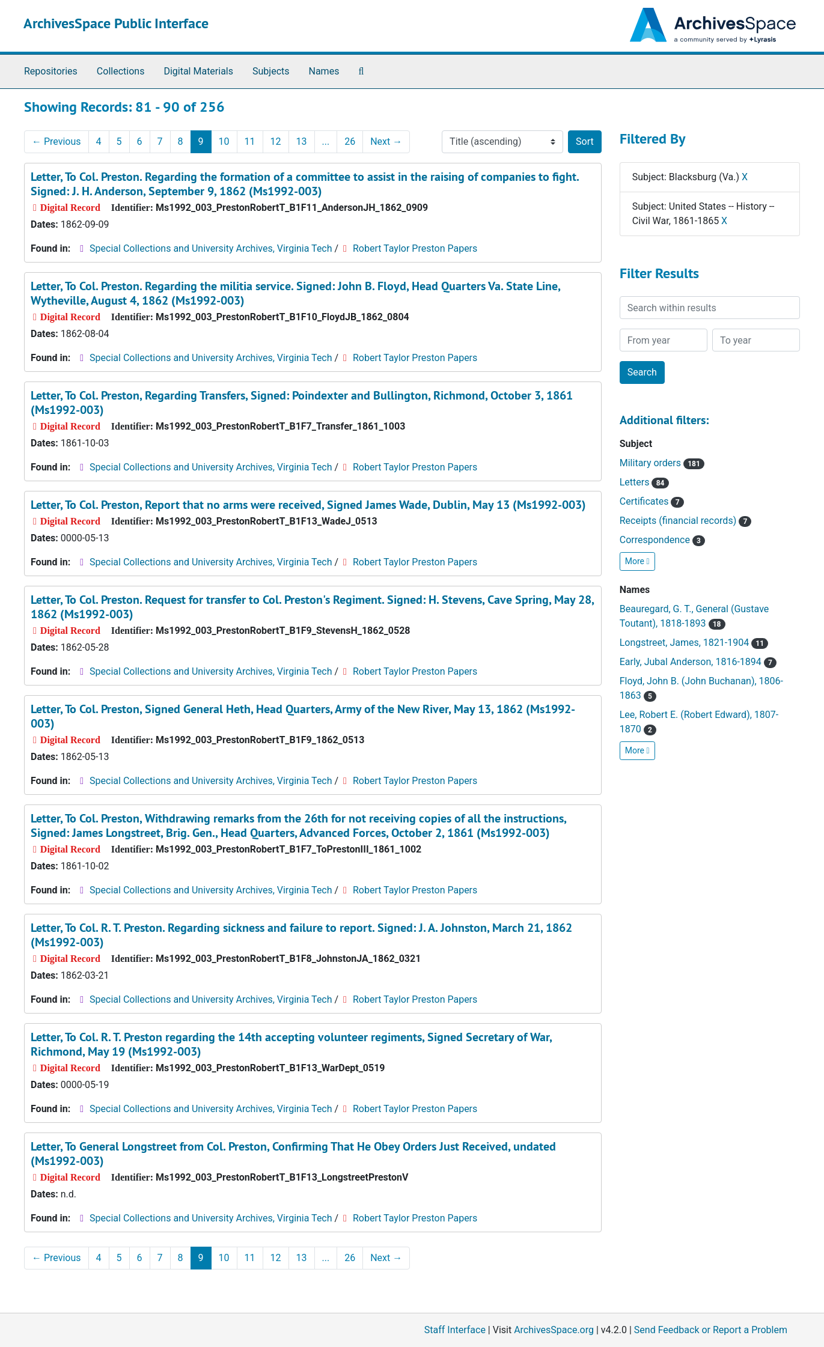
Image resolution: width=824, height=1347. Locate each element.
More (637, 561)
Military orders (662, 463)
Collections (121, 71)
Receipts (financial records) (686, 520)
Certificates (652, 501)
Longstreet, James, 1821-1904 (694, 642)
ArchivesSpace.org (554, 1330)
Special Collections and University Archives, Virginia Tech (211, 248)
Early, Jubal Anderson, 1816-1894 (698, 661)
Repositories (51, 71)
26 (349, 141)
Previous (56, 141)
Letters (644, 482)
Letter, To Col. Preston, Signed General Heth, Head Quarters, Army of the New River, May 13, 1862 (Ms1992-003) (303, 716)
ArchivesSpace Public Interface (116, 23)
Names (324, 71)
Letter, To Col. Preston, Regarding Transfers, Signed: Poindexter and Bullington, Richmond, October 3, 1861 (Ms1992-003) (302, 403)
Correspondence (662, 540)
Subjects (270, 71)
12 (275, 141)
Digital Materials (198, 71)
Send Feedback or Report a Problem (710, 1330)
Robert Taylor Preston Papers (415, 248)
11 (250, 141)
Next (386, 141)
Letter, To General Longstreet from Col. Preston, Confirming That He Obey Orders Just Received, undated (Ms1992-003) (293, 1154)
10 (224, 141)
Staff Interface (455, 1330)
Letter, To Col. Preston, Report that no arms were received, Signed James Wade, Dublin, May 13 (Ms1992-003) (308, 504)
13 (301, 141)
